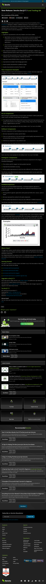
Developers (26, 538)
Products (4, 525)
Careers (4, 565)
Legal (14, 561)
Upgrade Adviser (7, 1)
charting (17, 214)
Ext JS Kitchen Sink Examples (13, 294)
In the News (4, 561)
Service (25, 525)
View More (23, 506)
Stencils (4, 535)
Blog (3, 559)
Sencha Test (4, 533)
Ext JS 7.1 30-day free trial (14, 292)
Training (25, 529)
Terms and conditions (13, 519)
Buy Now (4, 540)
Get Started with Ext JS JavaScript (11, 268)
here (3, 301)
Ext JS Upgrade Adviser (14, 284)
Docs (24, 549)
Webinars (25, 547)
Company (5, 555)
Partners (25, 531)
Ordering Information (7, 544)
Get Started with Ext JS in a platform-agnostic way (15, 275)
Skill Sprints (36, 546)
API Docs (29, 73)
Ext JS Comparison (38, 542)
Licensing (4, 542)
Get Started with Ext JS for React (10, 270)
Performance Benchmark (26, 541)
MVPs (14, 557)
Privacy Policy (16, 563)
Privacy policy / (5, 519)
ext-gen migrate (24, 280)
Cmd (2, 306)
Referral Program (6, 548)
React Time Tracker (38, 548)
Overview (4, 557)
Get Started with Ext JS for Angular (11, 273)
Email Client (36, 544)
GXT (3, 531)
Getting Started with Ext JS (38, 551)
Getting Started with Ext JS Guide (14, 295)
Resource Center (26, 545)
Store (3, 538)
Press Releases (5, 563)
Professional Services (27, 527)
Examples (25, 551)
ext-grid (39, 202)
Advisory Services (27, 533)
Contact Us (15, 559)
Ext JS (3, 527)
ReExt (3, 529)
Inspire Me (30, 516)
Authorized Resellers (6, 546)
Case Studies (37, 540)
